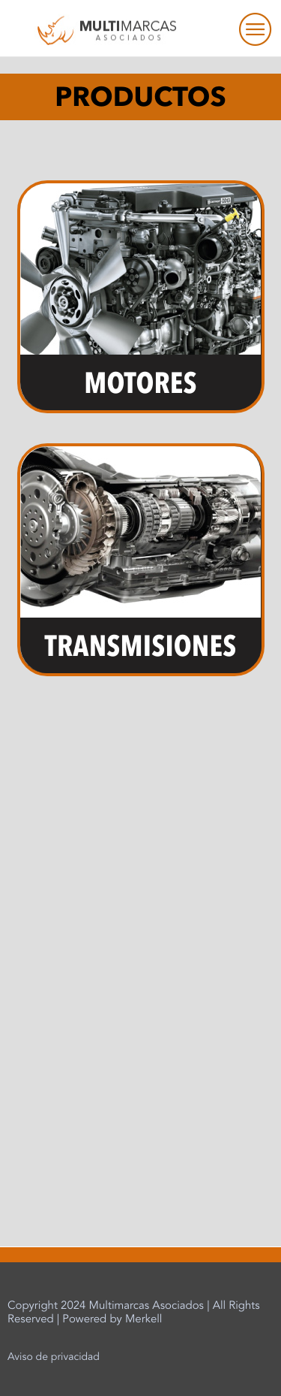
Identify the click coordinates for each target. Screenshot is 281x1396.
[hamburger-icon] (246, 28)
